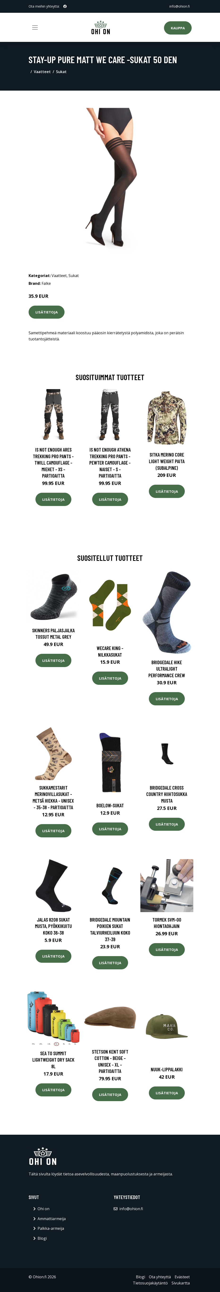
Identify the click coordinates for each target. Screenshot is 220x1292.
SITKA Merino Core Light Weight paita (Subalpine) (167, 461)
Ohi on (43, 1208)
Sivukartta (181, 1283)
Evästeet (182, 1276)
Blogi (42, 1238)
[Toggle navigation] (35, 27)
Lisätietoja (46, 312)
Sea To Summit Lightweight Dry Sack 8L (53, 1059)
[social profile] (65, 6)
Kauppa (178, 28)
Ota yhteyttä (160, 1276)
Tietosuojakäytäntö (150, 1283)
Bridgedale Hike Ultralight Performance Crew (166, 668)
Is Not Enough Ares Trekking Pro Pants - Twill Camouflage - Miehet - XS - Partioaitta (53, 463)
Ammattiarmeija (52, 1218)
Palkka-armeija (51, 1228)
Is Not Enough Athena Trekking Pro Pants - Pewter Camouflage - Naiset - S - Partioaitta (110, 463)
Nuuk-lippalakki (167, 1069)
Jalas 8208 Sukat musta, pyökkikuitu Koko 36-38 (53, 926)
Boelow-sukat (110, 805)
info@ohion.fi (179, 6)
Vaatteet (42, 71)
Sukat (61, 71)
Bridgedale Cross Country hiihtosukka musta (166, 794)
